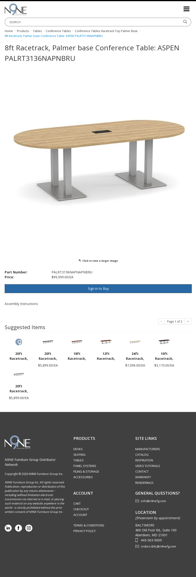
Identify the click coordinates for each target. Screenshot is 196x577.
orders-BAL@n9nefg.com (158, 546)
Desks (78, 449)
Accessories (83, 477)
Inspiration (144, 460)
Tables (78, 460)
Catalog (142, 454)
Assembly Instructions (21, 303)
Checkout (81, 509)
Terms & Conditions (88, 525)
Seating (79, 454)
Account (80, 515)
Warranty (143, 477)
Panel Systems (84, 466)
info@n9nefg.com (153, 501)
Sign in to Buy (98, 288)
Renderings (144, 483)
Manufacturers (147, 449)
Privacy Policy (84, 531)
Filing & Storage (86, 471)
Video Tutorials (147, 466)
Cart (77, 503)
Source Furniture (28, 9)
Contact (142, 471)
